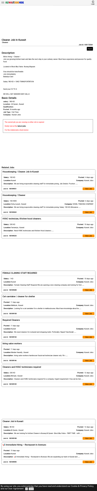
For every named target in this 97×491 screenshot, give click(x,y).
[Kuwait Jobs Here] (14, 3)
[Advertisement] (49, 22)
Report (90, 49)
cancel (31, 489)
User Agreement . (16, 488)
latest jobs (22, 126)
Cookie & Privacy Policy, (82, 486)
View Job (88, 189)
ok (26, 489)
